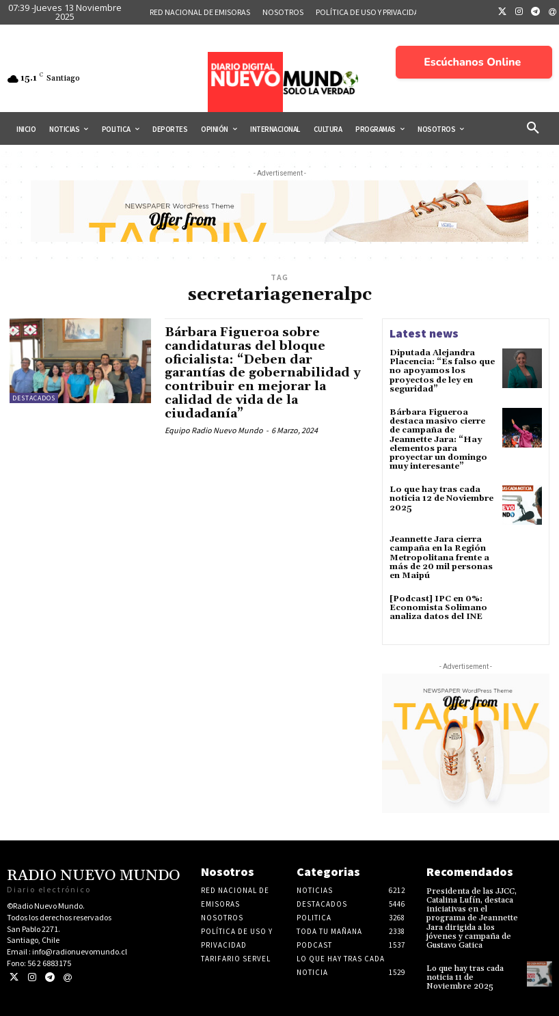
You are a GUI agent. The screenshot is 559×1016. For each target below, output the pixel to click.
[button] (533, 128)
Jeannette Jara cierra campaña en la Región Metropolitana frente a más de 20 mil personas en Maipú (441, 557)
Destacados (33, 398)
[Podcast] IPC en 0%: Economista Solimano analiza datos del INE (438, 608)
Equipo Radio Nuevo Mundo (214, 430)
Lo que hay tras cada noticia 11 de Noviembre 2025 (465, 977)
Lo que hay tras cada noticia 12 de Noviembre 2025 (441, 498)
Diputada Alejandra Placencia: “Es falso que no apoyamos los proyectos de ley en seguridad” (442, 371)
